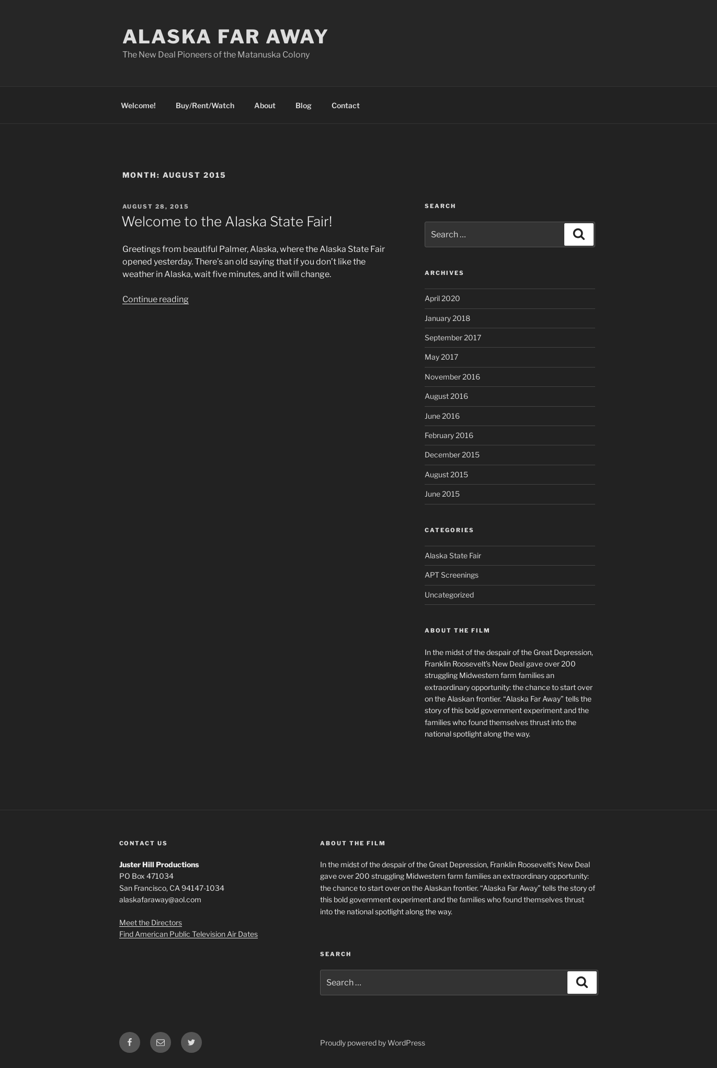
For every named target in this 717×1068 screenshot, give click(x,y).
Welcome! (138, 105)
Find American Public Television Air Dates (188, 933)
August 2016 (446, 396)
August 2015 (446, 474)
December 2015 (452, 454)
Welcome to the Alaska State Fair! (226, 221)
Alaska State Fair (453, 555)
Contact (346, 105)
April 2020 (442, 298)
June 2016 (442, 415)
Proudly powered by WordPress (372, 1042)
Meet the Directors (150, 922)
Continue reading (155, 299)
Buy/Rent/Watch (205, 105)
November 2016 (452, 376)
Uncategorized (449, 594)
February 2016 (449, 435)
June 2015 (442, 493)
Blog (303, 105)
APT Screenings (452, 574)
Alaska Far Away (225, 36)
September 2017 (453, 337)
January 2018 (447, 318)
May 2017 (441, 356)
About (265, 105)
